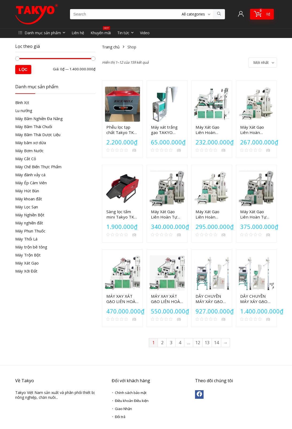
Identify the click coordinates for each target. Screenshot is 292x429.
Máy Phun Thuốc (30, 230)
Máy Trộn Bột (28, 255)
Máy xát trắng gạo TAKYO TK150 (164, 132)
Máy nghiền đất (29, 222)
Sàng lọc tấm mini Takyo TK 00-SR (120, 217)
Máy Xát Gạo (27, 263)
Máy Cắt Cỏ (25, 158)
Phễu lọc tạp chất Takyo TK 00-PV (120, 132)
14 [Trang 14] (216, 343)
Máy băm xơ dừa (30, 142)
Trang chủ (111, 46)
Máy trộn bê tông (31, 247)
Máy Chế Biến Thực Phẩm (38, 166)
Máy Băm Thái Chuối (33, 126)
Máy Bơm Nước (29, 150)
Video (145, 32)
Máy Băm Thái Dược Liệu (37, 134)
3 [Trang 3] (171, 343)
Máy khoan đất (28, 198)
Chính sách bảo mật (130, 392)
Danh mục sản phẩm (39, 32)
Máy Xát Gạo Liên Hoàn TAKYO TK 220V (211, 132)
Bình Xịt (22, 102)
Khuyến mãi (101, 32)
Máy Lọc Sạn (26, 206)
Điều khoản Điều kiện (132, 400)
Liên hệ (78, 32)
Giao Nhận (123, 408)
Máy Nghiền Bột (29, 214)
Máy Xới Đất (26, 271)
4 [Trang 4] (180, 343)
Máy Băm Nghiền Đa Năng (39, 118)
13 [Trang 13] (207, 343)
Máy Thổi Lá (26, 239)
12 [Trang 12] (197, 343)
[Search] (219, 14)
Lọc (23, 69)
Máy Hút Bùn (27, 190)
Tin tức (123, 32)
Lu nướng (23, 110)
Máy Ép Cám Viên (31, 182)
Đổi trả (120, 416)
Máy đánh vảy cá (30, 174)
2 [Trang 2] (162, 343)
